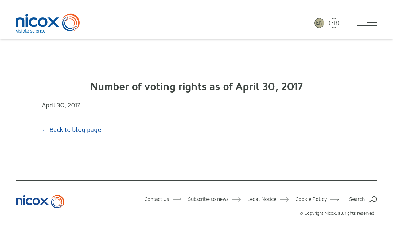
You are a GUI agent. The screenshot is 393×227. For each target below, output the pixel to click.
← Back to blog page (71, 129)
